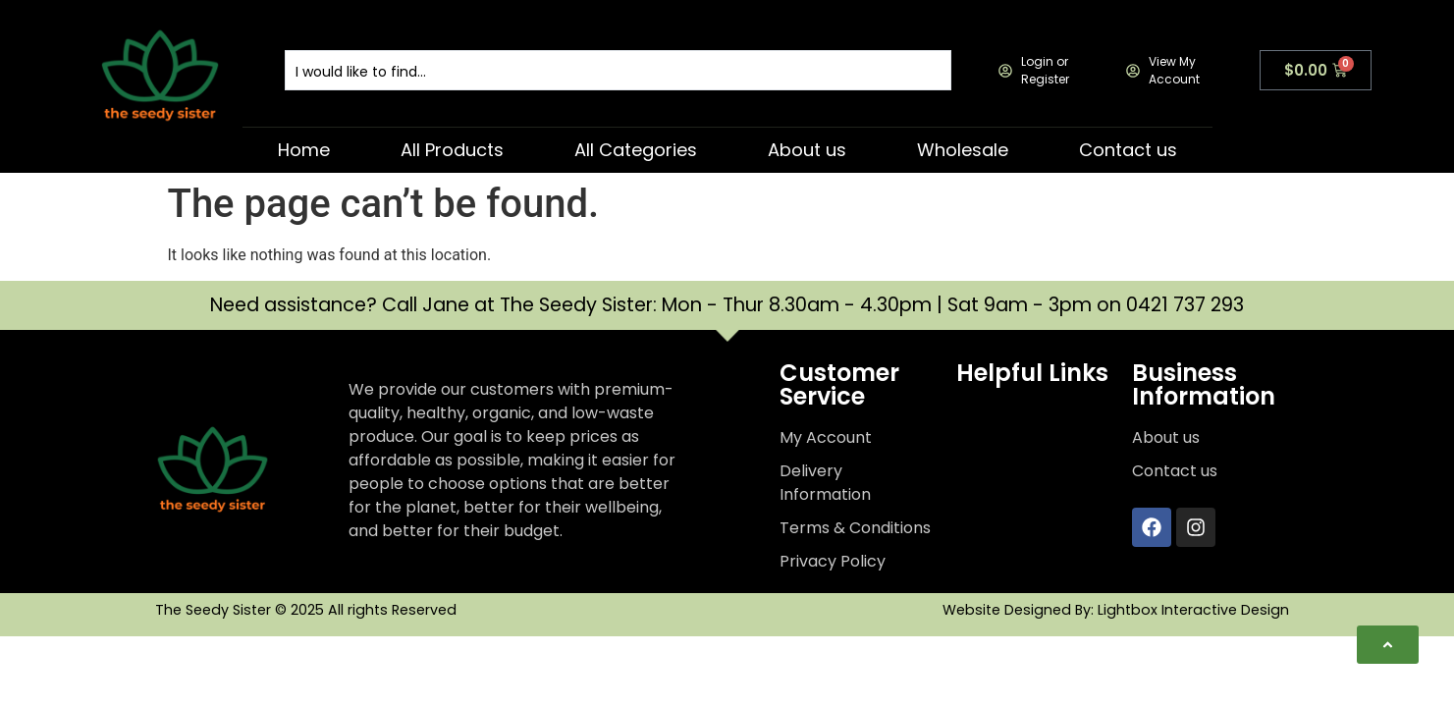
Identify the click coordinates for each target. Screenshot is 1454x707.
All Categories (635, 149)
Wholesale (962, 149)
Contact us (1128, 149)
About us (807, 149)
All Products (452, 149)
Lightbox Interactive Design (1193, 610)
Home (304, 149)
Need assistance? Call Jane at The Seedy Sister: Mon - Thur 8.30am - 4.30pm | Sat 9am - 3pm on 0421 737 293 (727, 305)
